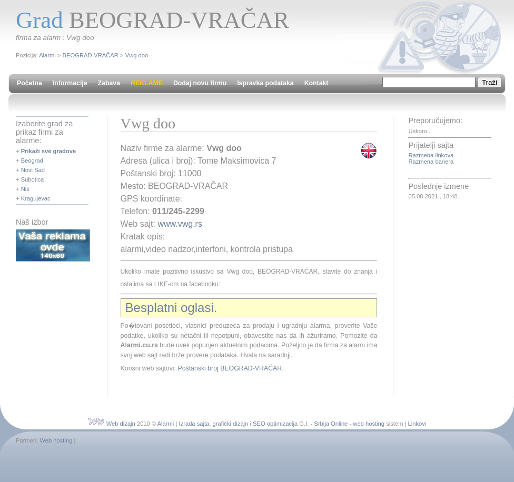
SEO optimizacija (275, 423)
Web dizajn (120, 423)
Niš (25, 189)
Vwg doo (137, 55)
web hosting (368, 423)
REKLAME (147, 83)
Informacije (70, 83)
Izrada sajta (194, 423)
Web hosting (55, 440)
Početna (29, 83)
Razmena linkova (430, 155)
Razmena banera (430, 161)
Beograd (32, 160)
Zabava (109, 83)
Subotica (32, 179)
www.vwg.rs (179, 223)
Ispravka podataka (265, 83)
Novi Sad (33, 170)
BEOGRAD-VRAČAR (90, 55)
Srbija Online (331, 423)
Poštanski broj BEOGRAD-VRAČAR (229, 368)
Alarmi (47, 55)
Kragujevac (36, 198)
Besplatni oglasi (169, 307)
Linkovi (417, 423)
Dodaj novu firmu (199, 83)
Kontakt (316, 83)
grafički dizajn (231, 423)
